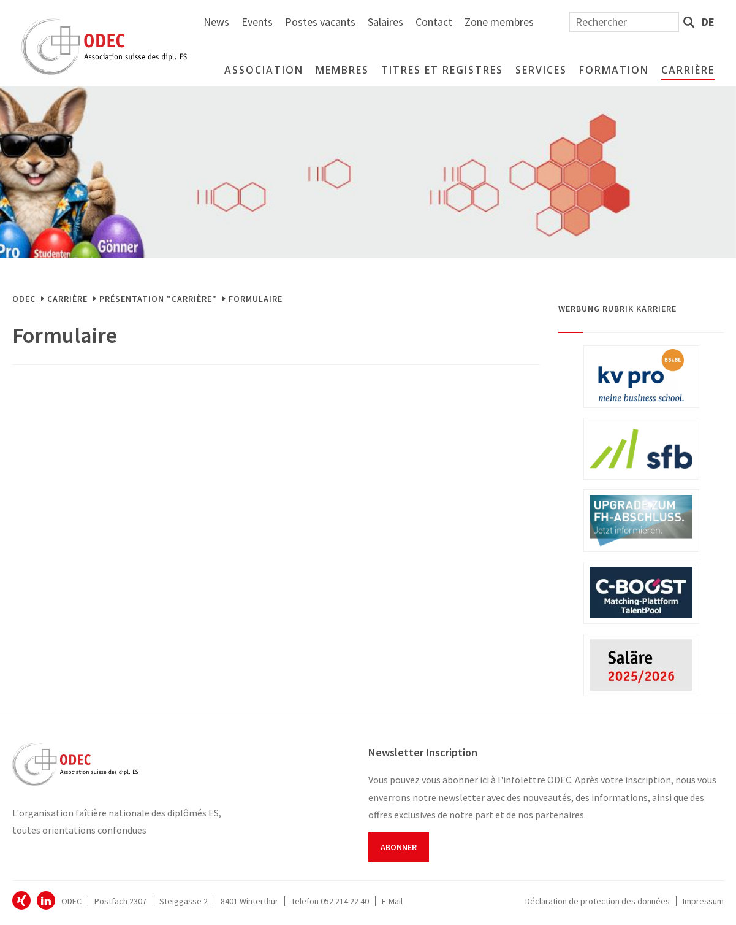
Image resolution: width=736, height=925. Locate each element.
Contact (566, 22)
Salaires (518, 22)
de (708, 22)
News (349, 22)
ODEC (24, 298)
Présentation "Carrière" (158, 298)
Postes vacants (453, 22)
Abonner (399, 847)
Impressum (703, 901)
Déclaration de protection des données (597, 901)
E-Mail (392, 901)
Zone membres (632, 22)
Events (390, 22)
